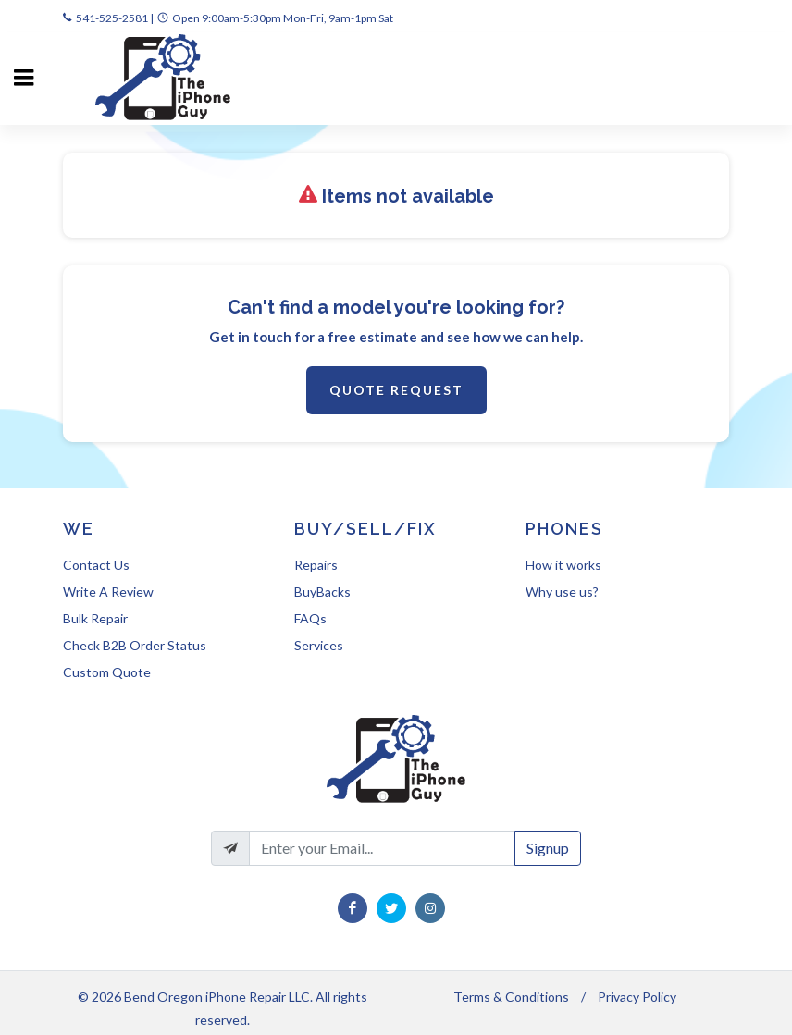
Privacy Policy (637, 996)
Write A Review (108, 591)
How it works (563, 565)
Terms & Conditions (511, 996)
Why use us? (562, 591)
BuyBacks (322, 591)
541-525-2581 (112, 18)
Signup (547, 847)
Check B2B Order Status (134, 645)
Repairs (316, 565)
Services (318, 645)
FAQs (310, 618)
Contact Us (96, 565)
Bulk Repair (95, 618)
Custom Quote (107, 672)
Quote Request (396, 390)
